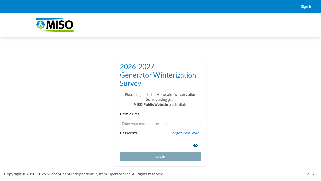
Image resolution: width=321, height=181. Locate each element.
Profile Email (131, 113)
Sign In (306, 6)
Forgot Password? (185, 132)
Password (128, 132)
